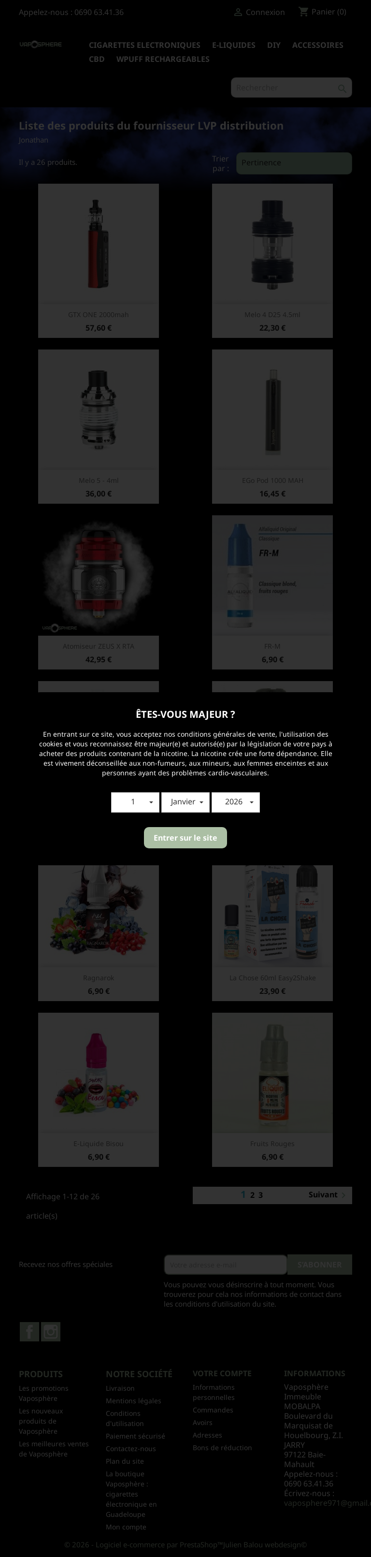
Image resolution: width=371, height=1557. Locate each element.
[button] (135, 802)
